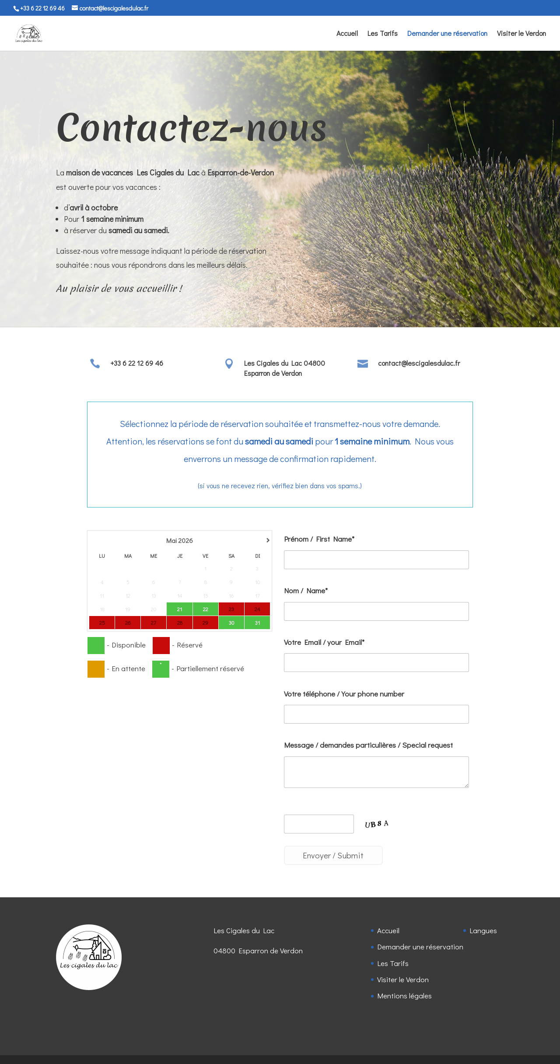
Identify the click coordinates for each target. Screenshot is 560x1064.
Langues (483, 930)
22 (205, 608)
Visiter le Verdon (521, 34)
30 (231, 622)
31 (257, 622)
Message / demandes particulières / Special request (368, 745)
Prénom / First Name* (319, 539)
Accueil (347, 34)
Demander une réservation (447, 34)
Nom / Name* (306, 590)
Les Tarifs (383, 34)
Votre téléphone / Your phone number (344, 694)
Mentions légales (404, 995)
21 (179, 608)
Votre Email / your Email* (324, 642)
